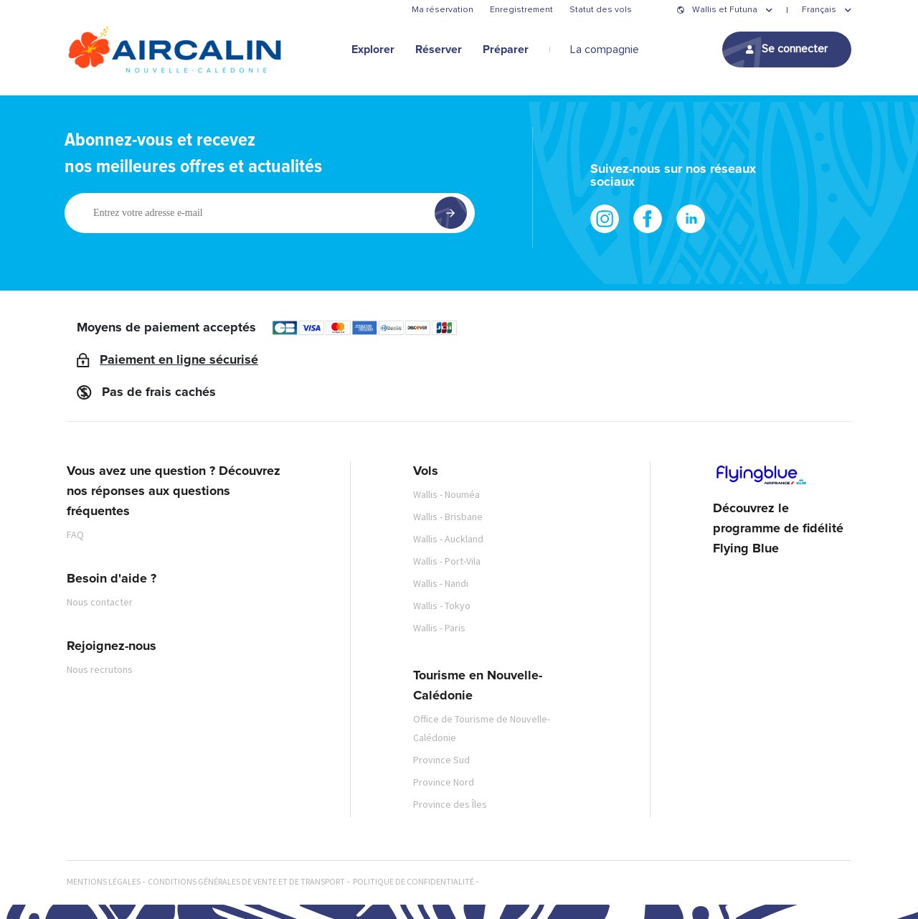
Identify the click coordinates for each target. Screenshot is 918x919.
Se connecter (795, 49)
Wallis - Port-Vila (447, 561)
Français (819, 10)
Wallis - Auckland (448, 538)
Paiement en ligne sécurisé (179, 360)
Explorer (372, 49)
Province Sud (441, 759)
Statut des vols (600, 10)
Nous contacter (100, 601)
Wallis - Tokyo (441, 605)
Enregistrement (521, 10)
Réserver (438, 49)
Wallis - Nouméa (446, 494)
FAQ (75, 534)
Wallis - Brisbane (448, 516)
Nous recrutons (100, 669)
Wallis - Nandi (440, 583)
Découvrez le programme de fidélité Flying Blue (778, 528)
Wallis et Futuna (724, 10)
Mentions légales (104, 881)
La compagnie (604, 49)
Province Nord (443, 782)
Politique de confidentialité (413, 881)
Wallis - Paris (439, 627)
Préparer (506, 49)
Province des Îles (450, 804)
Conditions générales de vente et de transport (246, 881)
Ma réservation (442, 10)
